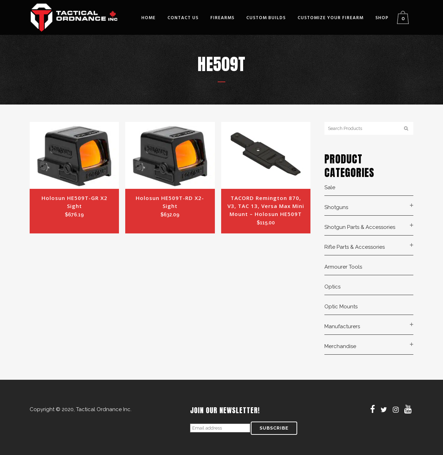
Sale (329, 187)
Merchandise (340, 346)
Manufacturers (342, 326)
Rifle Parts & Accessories (354, 247)
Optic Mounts (341, 306)
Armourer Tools (343, 267)
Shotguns (336, 207)
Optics (332, 287)
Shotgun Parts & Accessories (359, 227)
